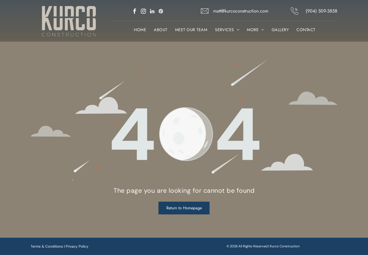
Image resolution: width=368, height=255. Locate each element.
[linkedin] (152, 11)
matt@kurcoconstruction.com (240, 11)
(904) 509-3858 (321, 11)
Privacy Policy (77, 246)
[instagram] (143, 11)
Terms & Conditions (47, 246)
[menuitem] (140, 30)
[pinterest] (161, 11)
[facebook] (135, 11)
